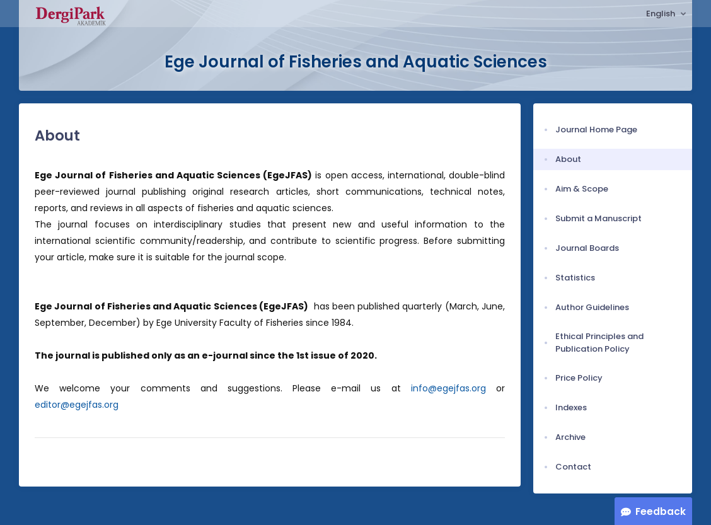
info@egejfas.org (448, 388)
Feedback (660, 511)
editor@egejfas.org (76, 404)
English (661, 14)
